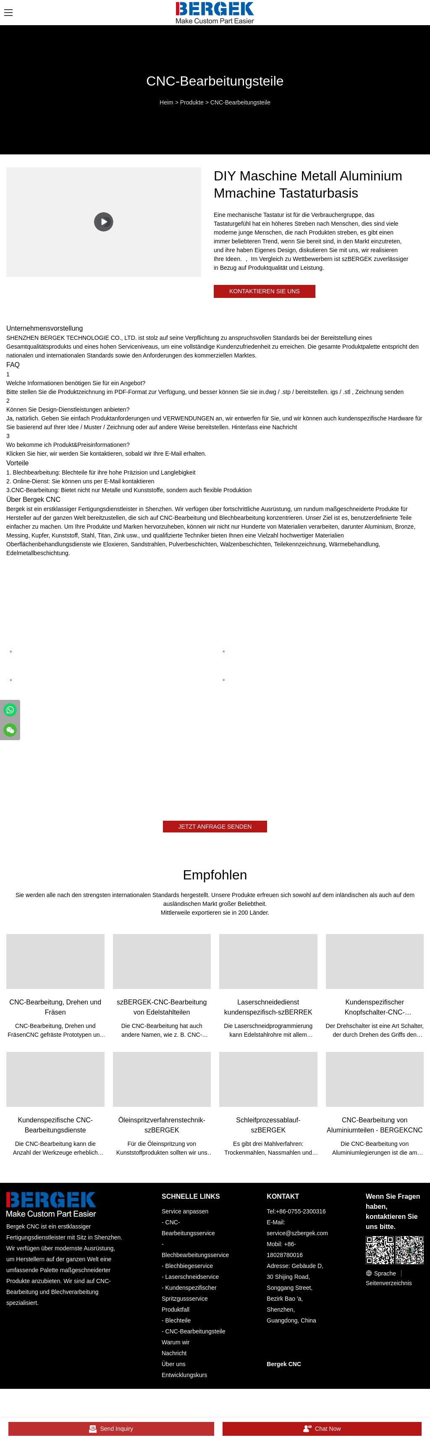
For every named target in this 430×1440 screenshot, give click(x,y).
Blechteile (178, 1324)
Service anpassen (185, 1215)
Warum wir (175, 1346)
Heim (166, 102)
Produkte (192, 102)
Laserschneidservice (192, 1281)
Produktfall (175, 1313)
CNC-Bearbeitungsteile (240, 102)
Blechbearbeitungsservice (195, 1259)
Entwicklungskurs (184, 1379)
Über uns (174, 1368)
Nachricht (174, 1357)
